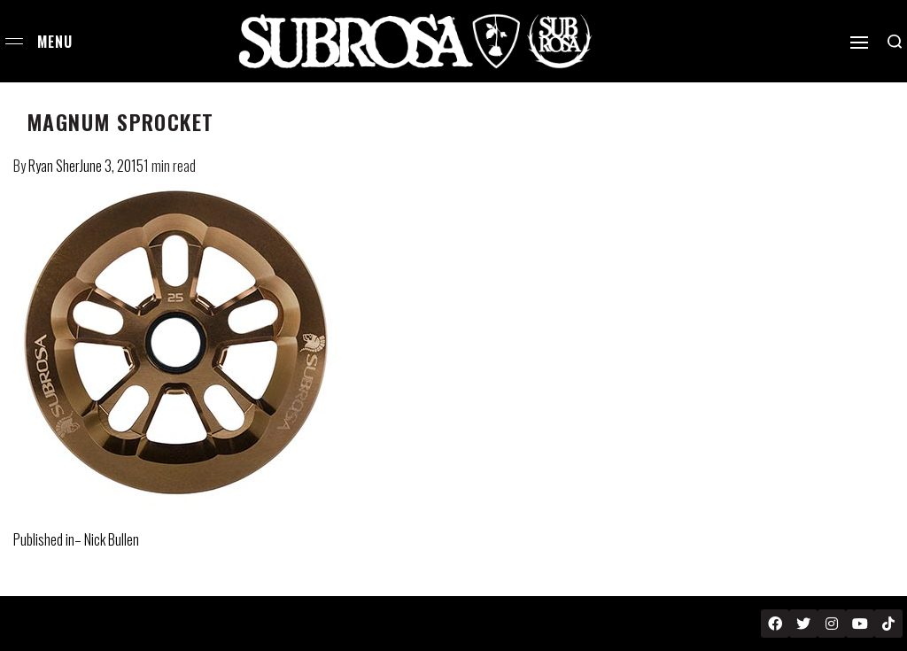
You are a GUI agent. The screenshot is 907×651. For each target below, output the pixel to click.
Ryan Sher (54, 165)
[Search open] (895, 42)
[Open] (859, 42)
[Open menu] (14, 41)
